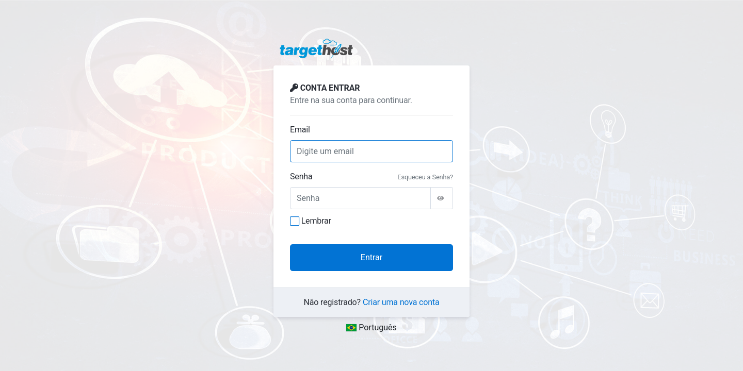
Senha (301, 176)
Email (300, 129)
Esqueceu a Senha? (425, 177)
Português (371, 327)
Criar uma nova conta (401, 302)
